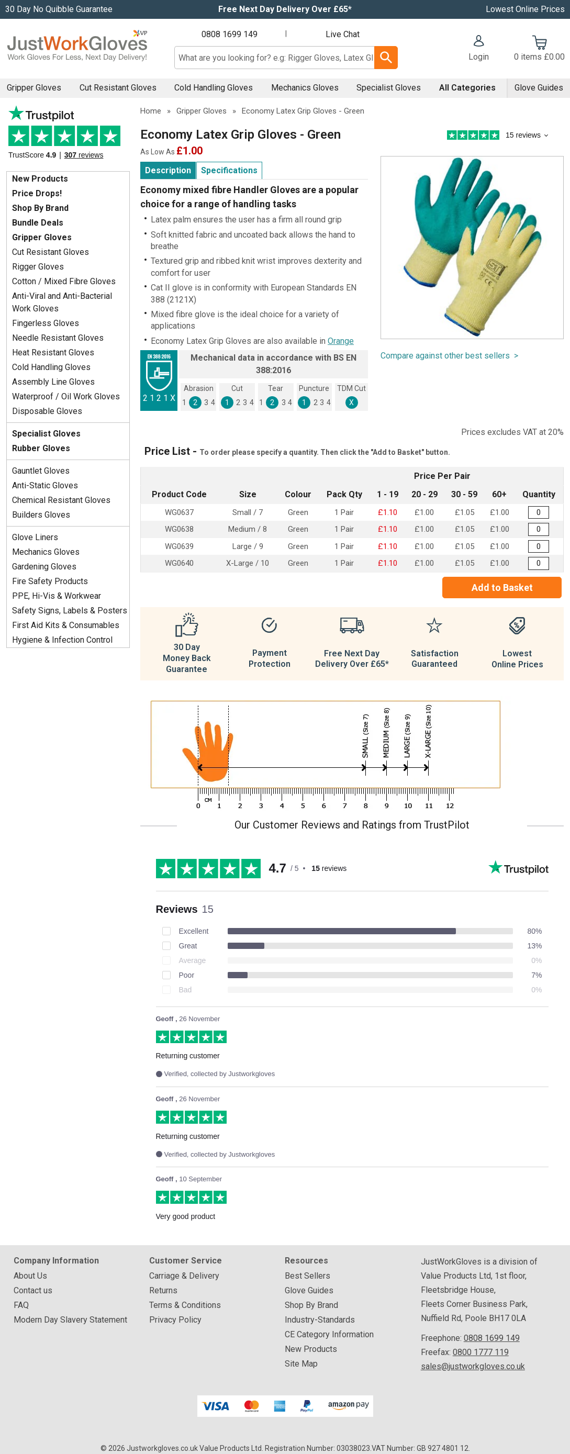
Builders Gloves (41, 515)
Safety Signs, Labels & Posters (69, 611)
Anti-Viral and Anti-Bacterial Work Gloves (62, 302)
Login (478, 57)
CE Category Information (329, 1334)
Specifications (229, 170)
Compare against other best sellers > (449, 356)
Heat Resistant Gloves (53, 352)
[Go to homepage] (77, 48)
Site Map (301, 1364)
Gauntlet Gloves (41, 471)
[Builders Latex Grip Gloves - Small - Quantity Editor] (538, 512)
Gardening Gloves (44, 567)
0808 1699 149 (230, 34)
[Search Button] (386, 57)
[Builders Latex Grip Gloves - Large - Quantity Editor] (538, 546)
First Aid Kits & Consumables (65, 625)
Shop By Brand (40, 208)
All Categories (467, 88)
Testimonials (68, 136)
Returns (163, 1290)
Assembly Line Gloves (53, 382)
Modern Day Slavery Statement (70, 1320)
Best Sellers (307, 1276)
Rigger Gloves (38, 267)
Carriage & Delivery (184, 1276)
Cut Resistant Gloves (118, 88)
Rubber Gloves (41, 448)
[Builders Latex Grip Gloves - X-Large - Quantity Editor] (538, 563)
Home (150, 111)
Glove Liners (35, 537)
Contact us (33, 1290)
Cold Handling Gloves (213, 88)
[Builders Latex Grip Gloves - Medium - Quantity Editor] (538, 529)
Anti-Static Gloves (45, 485)
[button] (479, 49)
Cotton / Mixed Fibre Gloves (64, 281)
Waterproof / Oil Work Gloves (66, 396)
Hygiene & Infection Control (62, 640)
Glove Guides (539, 88)
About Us (30, 1276)
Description (168, 170)
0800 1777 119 (481, 1352)
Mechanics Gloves (305, 88)
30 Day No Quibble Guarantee (59, 9)
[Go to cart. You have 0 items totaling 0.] (539, 49)
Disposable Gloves (47, 411)
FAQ (21, 1305)
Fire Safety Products (50, 581)
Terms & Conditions (185, 1305)
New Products (40, 179)
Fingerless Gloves (45, 323)
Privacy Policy (175, 1320)
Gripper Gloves (34, 88)
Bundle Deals (37, 223)
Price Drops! (37, 193)
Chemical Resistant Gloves (61, 500)
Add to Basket (502, 587)
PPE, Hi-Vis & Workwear (56, 596)
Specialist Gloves (388, 88)
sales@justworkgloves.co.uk (473, 1366)
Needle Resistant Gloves (58, 338)
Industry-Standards (320, 1320)
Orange (341, 341)
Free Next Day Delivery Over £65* (285, 9)
